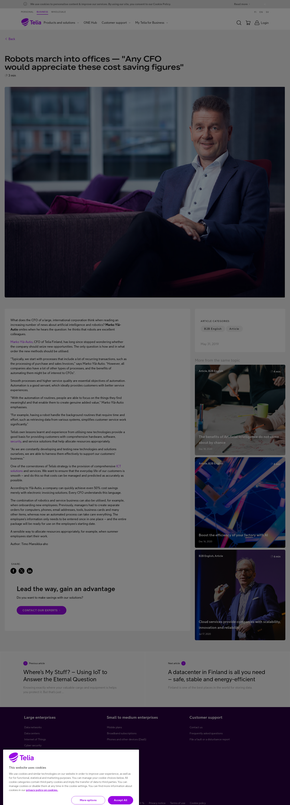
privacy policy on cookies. (42, 798)
